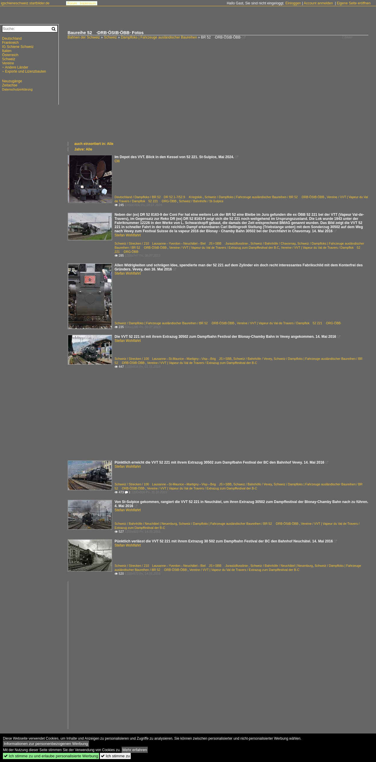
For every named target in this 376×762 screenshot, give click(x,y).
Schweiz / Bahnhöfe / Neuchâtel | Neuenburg (146, 523)
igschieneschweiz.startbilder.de (25, 3)
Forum (72, 3)
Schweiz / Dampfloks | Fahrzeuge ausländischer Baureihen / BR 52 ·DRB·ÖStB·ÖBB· (264, 197)
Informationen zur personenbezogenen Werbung (46, 743)
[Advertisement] (219, 97)
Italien (6, 51)
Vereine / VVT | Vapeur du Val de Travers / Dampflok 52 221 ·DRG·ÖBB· (289, 323)
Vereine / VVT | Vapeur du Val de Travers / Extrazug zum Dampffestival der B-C (224, 247)
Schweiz (110, 37)
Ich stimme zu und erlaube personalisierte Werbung (51, 756)
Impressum (88, 3)
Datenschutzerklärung (17, 89)
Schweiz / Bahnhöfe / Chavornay (273, 243)
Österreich (10, 55)
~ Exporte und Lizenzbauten (24, 71)
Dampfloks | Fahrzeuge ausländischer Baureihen (159, 37)
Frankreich (10, 43)
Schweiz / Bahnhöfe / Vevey (252, 358)
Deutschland (12, 38)
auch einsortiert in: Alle (93, 144)
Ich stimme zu (115, 756)
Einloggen (293, 3)
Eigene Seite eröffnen (353, 3)
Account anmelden (318, 3)
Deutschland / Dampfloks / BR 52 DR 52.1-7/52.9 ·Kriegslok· (159, 197)
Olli (117, 161)
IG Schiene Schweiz (17, 47)
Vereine (8, 63)
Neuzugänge (12, 81)
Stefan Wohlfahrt (128, 235)
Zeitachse (9, 85)
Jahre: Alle (83, 149)
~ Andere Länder (15, 67)
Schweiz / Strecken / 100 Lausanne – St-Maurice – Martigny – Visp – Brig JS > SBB (173, 358)
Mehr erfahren (134, 750)
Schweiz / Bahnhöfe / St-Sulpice (201, 201)
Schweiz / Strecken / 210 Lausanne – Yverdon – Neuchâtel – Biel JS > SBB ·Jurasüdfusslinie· (182, 243)
